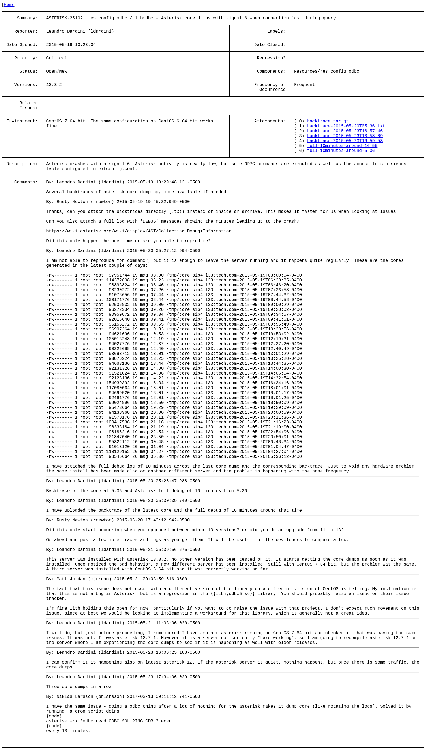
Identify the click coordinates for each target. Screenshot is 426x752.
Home (9, 4)
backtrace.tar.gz (328, 121)
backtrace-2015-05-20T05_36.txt (346, 126)
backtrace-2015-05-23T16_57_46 (345, 131)
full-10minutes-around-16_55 (342, 145)
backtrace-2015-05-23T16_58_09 (345, 136)
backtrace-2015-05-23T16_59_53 (345, 141)
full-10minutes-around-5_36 (341, 150)
